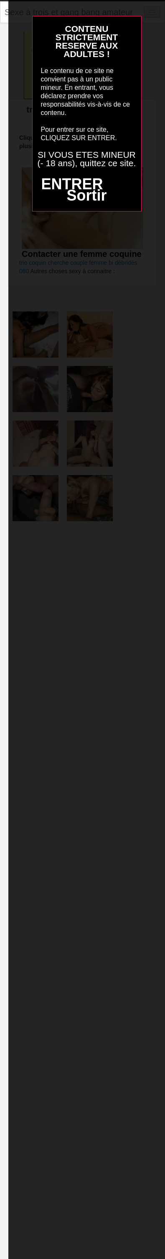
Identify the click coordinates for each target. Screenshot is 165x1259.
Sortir (86, 195)
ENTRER (72, 184)
